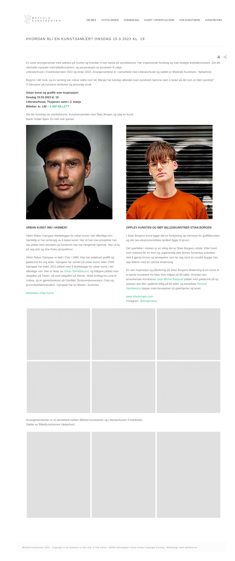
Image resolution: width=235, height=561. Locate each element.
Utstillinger (110, 20)
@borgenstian (148, 300)
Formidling (131, 20)
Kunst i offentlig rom (159, 20)
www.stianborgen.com (139, 296)
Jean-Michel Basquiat (170, 279)
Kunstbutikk (213, 20)
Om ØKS (91, 20)
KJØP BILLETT (59, 106)
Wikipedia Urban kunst (40, 293)
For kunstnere (189, 20)
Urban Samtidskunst (76, 271)
